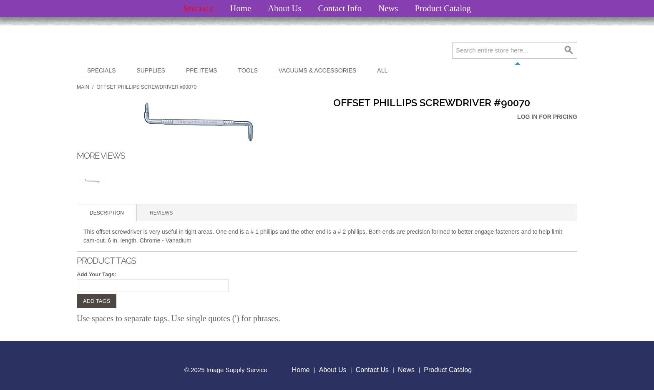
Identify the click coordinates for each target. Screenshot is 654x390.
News (388, 8)
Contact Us (372, 369)
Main (83, 87)
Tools (248, 70)
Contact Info (340, 8)
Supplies (150, 70)
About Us (284, 8)
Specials (198, 8)
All (382, 70)
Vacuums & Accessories (317, 70)
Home (240, 8)
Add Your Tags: (96, 274)
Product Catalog (443, 8)
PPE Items (201, 70)
